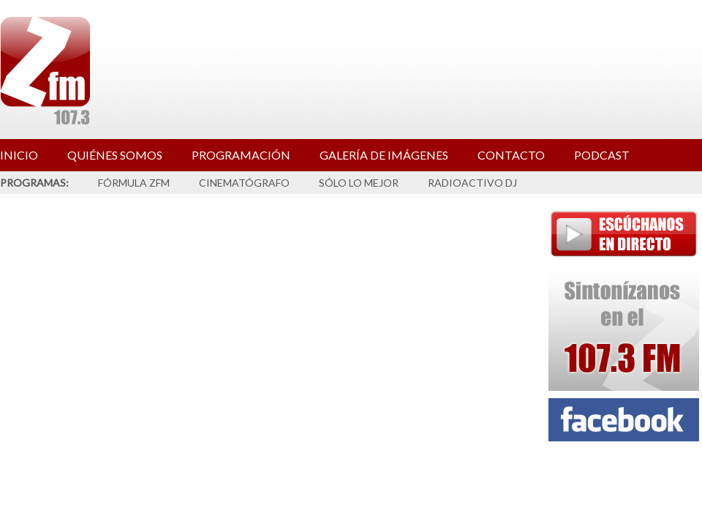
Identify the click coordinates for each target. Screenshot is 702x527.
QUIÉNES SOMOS (114, 155)
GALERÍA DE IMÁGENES (384, 155)
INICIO (19, 155)
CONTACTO (511, 155)
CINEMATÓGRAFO (244, 182)
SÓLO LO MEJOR (359, 182)
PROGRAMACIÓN (241, 155)
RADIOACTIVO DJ (472, 182)
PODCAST (602, 155)
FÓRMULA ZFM (134, 182)
